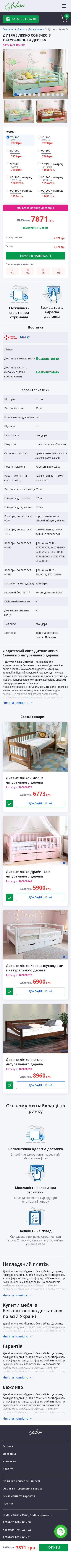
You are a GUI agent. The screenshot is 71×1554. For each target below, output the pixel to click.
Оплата (8, 1446)
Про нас (8, 1503)
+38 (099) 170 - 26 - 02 (17, 1529)
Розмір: (10, 131)
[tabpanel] (35, 74)
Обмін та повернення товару (23, 1488)
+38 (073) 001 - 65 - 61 (17, 1537)
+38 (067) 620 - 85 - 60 (17, 1522)
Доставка (9, 1454)
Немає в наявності (35, 256)
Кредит (8, 1469)
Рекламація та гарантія (19, 1496)
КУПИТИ (53, 1547)
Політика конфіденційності (21, 1481)
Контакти (9, 1461)
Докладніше (41, 803)
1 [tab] (64, 769)
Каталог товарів (21, 19)
